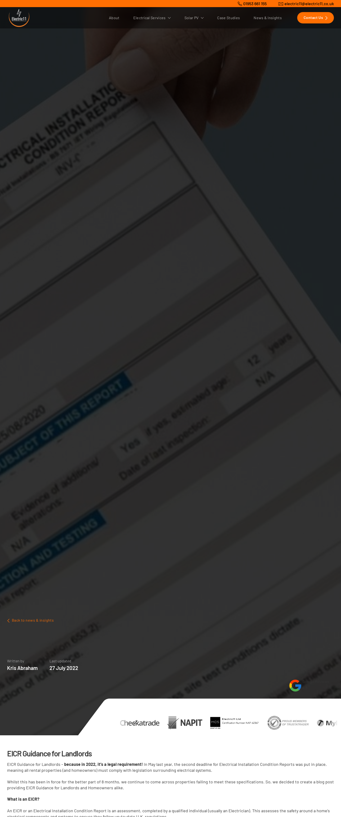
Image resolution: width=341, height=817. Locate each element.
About (114, 17)
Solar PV (194, 17)
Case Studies (228, 17)
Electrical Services (152, 17)
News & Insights (268, 17)
